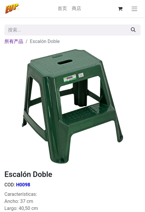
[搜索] (133, 30)
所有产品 (13, 41)
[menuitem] (62, 8)
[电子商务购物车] (120, 8)
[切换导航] (134, 8)
